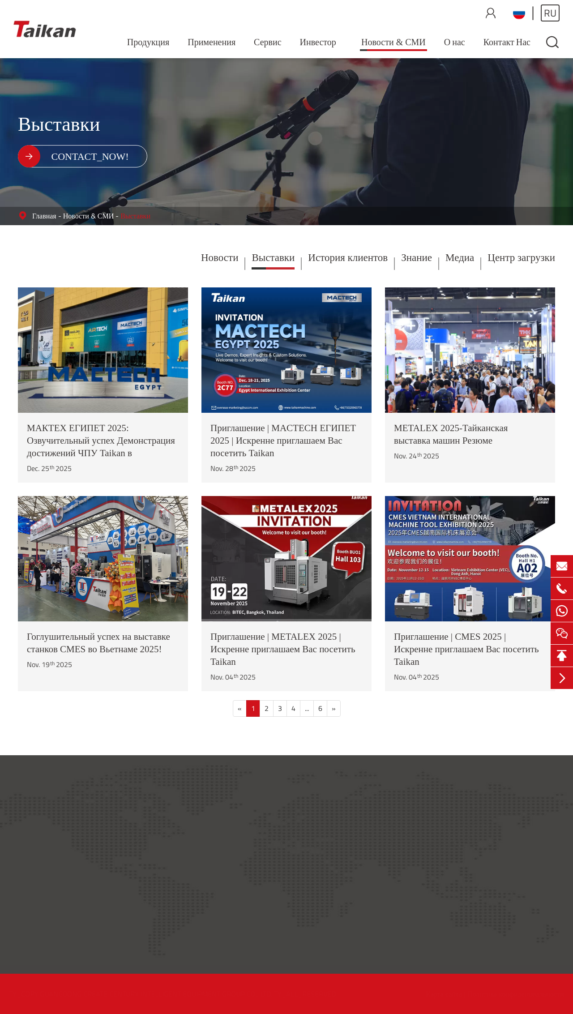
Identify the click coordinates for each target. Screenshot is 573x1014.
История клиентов (348, 257)
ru (550, 13)
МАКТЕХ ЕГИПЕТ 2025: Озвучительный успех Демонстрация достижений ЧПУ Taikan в (101, 440)
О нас (454, 42)
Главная (44, 215)
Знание (416, 257)
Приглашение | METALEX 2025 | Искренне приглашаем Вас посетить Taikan (282, 649)
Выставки (135, 215)
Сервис (267, 42)
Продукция (148, 42)
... (307, 708)
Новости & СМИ (393, 42)
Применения (211, 42)
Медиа (459, 257)
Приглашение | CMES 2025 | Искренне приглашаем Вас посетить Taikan (466, 649)
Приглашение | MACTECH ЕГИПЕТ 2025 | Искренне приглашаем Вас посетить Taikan (283, 440)
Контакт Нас (506, 42)
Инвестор (318, 42)
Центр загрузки (521, 257)
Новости (219, 257)
